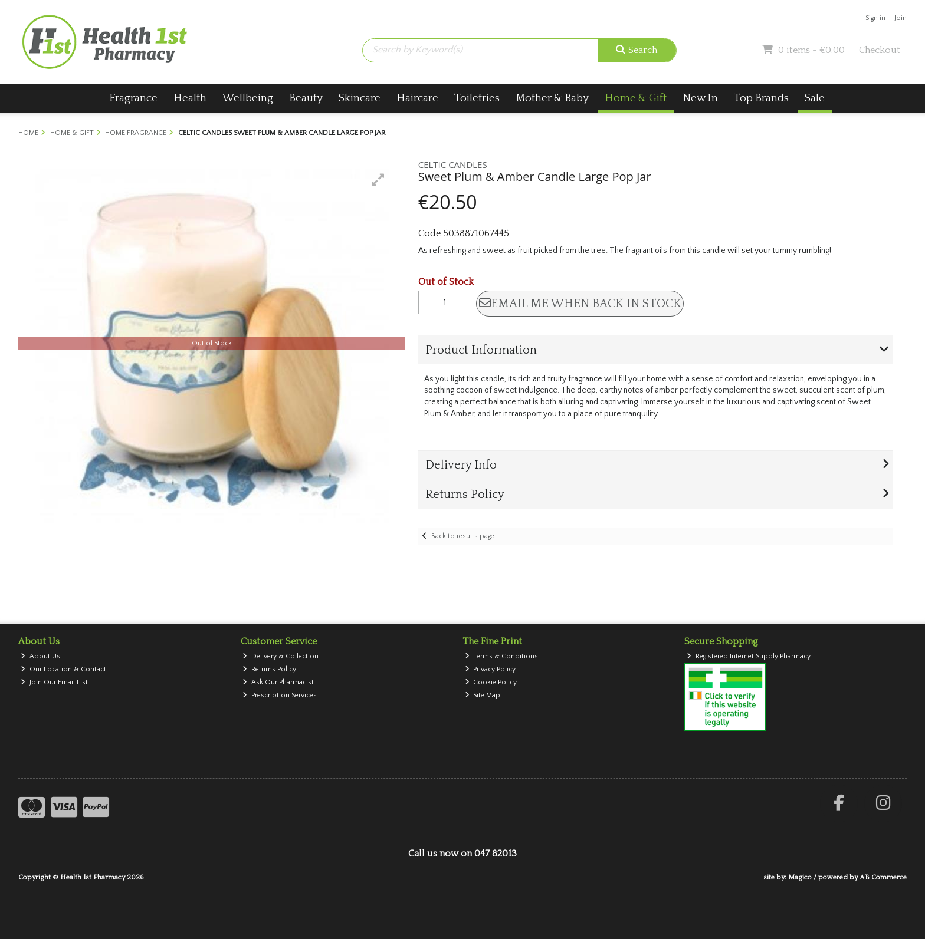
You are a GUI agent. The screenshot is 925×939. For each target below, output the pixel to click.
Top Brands (761, 98)
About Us (40, 656)
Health (189, 98)
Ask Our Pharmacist (278, 682)
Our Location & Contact (63, 669)
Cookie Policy (491, 682)
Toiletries (477, 98)
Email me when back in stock (580, 303)
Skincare (360, 98)
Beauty (306, 98)
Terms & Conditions (502, 656)
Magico (800, 877)
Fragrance (133, 98)
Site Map (483, 695)
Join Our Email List (54, 682)
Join (900, 18)
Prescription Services (279, 695)
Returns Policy (269, 669)
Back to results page (462, 536)
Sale (815, 98)
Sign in (875, 18)
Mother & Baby (552, 98)
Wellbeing (247, 98)
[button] (378, 179)
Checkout (879, 50)
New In (700, 98)
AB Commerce (883, 877)
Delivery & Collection (280, 656)
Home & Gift (636, 98)
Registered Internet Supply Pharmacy (749, 656)
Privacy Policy (490, 669)
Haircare (417, 98)
